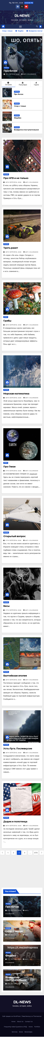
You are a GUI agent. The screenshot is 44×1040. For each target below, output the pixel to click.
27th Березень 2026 (13, 471)
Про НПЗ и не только (15, 178)
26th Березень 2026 (13, 680)
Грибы (7, 320)
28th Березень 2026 (13, 252)
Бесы (6, 606)
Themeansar (37, 1016)
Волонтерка (28, 1032)
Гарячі (36, 84)
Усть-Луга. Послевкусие (17, 748)
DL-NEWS (22, 16)
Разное (6, 67)
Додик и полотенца (15, 821)
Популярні (22, 84)
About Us (20, 1021)
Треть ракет (10, 247)
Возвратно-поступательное (26, 130)
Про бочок (10, 70)
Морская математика (16, 393)
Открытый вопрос (14, 536)
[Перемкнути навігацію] (20, 26)
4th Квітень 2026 (14, 959)
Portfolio (37, 1027)
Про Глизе (9, 466)
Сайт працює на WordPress (11, 1016)
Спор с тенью (20, 106)
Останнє (8, 84)
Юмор (5, 317)
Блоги (21, 1032)
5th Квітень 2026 (13, 74)
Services (14, 1032)
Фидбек (18, 118)
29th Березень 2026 (13, 182)
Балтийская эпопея (15, 675)
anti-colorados (28, 74)
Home (13, 1021)
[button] (37, 26)
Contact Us (29, 1021)
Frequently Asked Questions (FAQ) (15, 1027)
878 (35, 853)
